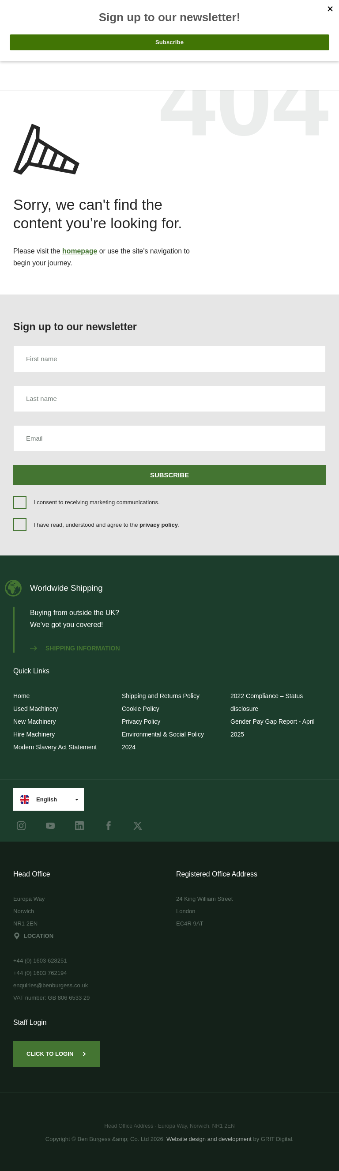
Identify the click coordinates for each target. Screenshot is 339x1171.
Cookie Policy (140, 708)
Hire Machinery (34, 734)
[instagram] (21, 826)
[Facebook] (109, 826)
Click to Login (56, 1053)
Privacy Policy (141, 721)
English (38, 799)
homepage (79, 251)
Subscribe (169, 475)
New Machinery (34, 721)
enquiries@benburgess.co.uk (50, 985)
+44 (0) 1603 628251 (40, 960)
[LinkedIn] (79, 826)
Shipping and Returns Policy (161, 695)
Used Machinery (35, 708)
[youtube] (50, 826)
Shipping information (75, 648)
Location (33, 936)
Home (21, 695)
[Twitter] (138, 826)
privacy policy (158, 524)
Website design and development (209, 1139)
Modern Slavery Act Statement (55, 747)
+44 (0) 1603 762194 (40, 973)
